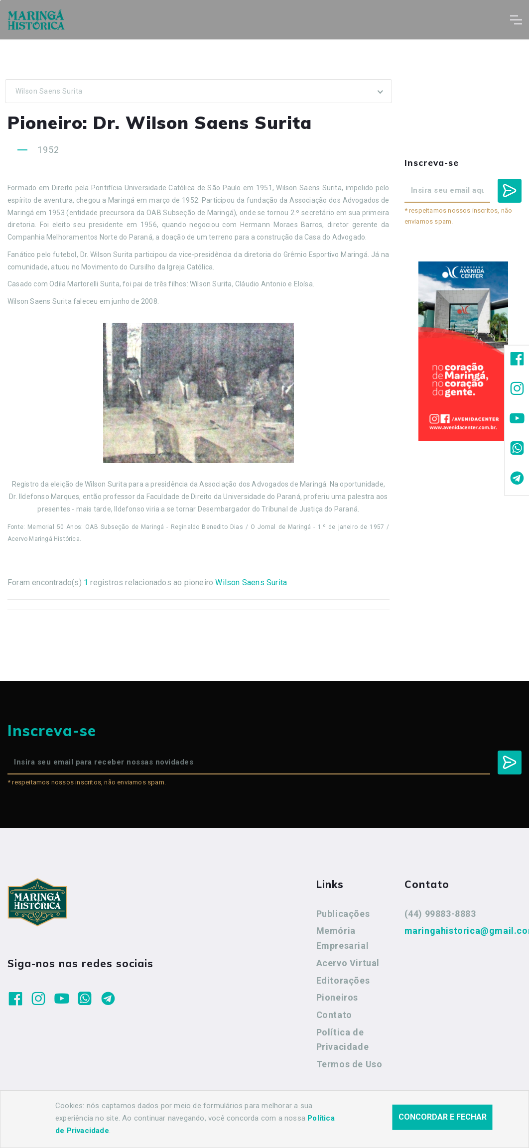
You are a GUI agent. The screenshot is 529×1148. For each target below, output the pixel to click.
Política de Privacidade (342, 1039)
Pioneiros (337, 997)
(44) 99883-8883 (440, 913)
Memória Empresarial (342, 938)
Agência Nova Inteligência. (308, 1127)
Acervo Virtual (348, 963)
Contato (334, 1015)
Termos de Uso (349, 1064)
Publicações (343, 913)
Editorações (343, 980)
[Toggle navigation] (516, 19)
